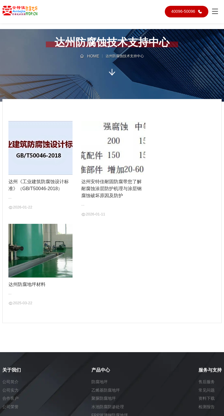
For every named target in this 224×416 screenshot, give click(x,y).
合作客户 (10, 398)
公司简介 (10, 381)
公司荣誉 (10, 407)
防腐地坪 (99, 381)
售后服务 (206, 381)
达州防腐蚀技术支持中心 (125, 56)
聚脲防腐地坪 (103, 398)
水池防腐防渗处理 (107, 407)
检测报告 (206, 407)
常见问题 (206, 390)
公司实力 (10, 390)
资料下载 (206, 398)
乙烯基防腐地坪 (105, 390)
